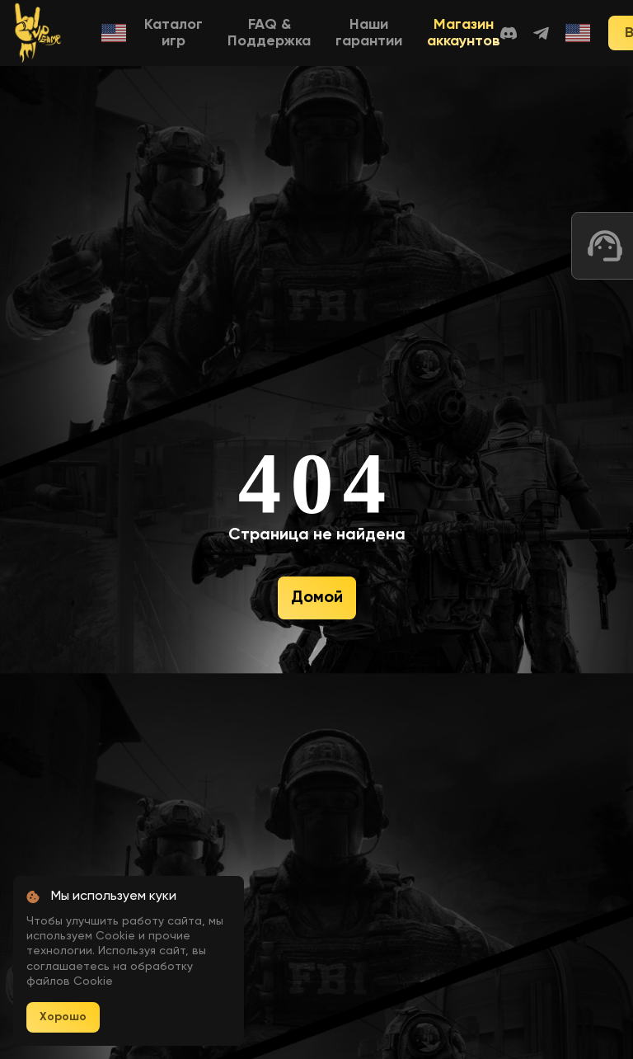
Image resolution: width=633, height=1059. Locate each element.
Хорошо (63, 1017)
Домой (317, 598)
